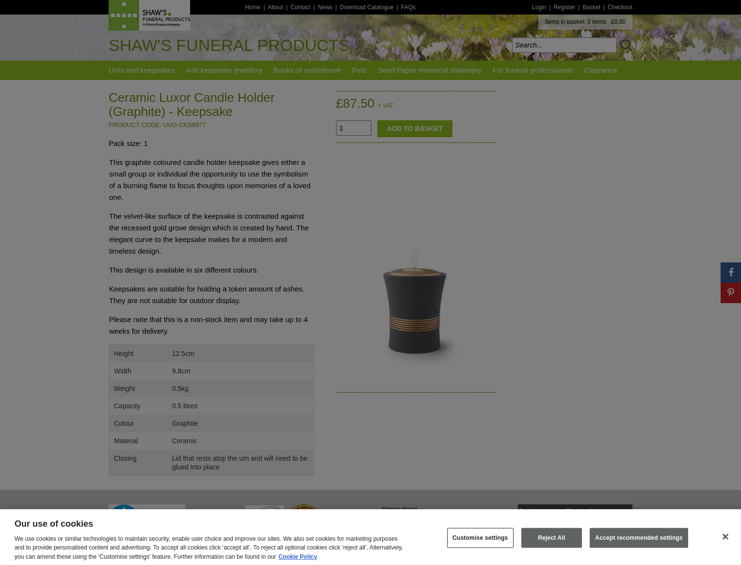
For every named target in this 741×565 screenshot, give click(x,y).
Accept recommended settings (639, 546)
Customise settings (480, 546)
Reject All (551, 546)
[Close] (725, 545)
